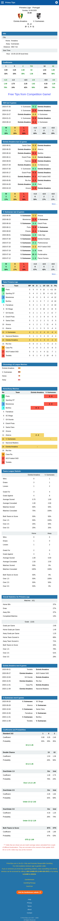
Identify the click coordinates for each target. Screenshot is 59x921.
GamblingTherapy (29, 883)
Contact (29, 913)
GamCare (29, 886)
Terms (29, 906)
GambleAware (29, 879)
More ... (54, 204)
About (29, 909)
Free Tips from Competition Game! (29, 94)
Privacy (29, 903)
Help (29, 899)
